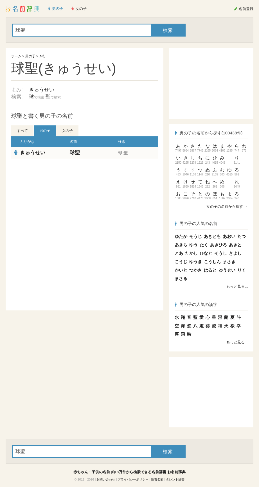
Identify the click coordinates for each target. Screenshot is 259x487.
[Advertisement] (84, 199)
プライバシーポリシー (133, 479)
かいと (181, 270)
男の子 (30, 56)
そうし (220, 253)
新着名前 (157, 479)
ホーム (16, 56)
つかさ (195, 270)
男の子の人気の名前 (196, 223)
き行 (42, 56)
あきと (235, 244)
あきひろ (218, 244)
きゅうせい (41, 90)
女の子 (67, 130)
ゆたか (181, 236)
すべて (22, 130)
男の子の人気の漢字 (196, 304)
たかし (191, 253)
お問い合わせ (105, 479)
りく (241, 270)
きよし (235, 253)
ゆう (193, 244)
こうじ (181, 261)
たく (204, 244)
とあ (179, 253)
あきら (181, 244)
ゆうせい (227, 270)
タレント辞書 (175, 479)
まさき (229, 261)
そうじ (195, 236)
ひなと (206, 253)
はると (210, 270)
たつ (241, 236)
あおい (229, 236)
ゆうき (195, 261)
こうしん (212, 261)
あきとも (212, 236)
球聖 (75, 152)
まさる (181, 278)
